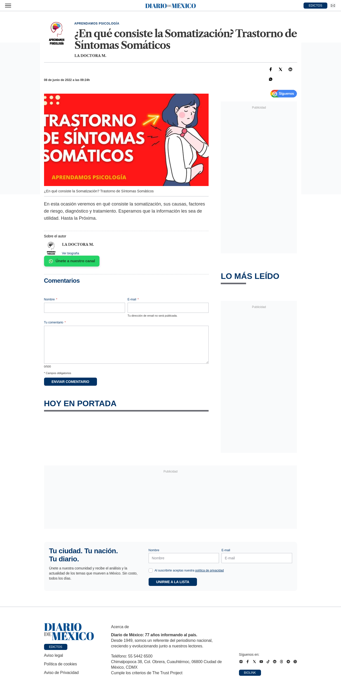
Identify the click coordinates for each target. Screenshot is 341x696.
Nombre (50, 299)
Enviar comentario (70, 382)
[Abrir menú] (8, 6)
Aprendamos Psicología (96, 23)
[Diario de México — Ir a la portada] (170, 6)
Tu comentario (55, 322)
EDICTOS (315, 5)
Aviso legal (53, 655)
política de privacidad (209, 570)
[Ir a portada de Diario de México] (69, 631)
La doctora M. (90, 55)
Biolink (250, 672)
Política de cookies (60, 664)
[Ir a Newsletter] (333, 6)
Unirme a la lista (172, 582)
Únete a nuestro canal (72, 261)
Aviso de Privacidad (61, 672)
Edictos (55, 647)
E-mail (133, 299)
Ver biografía (70, 253)
